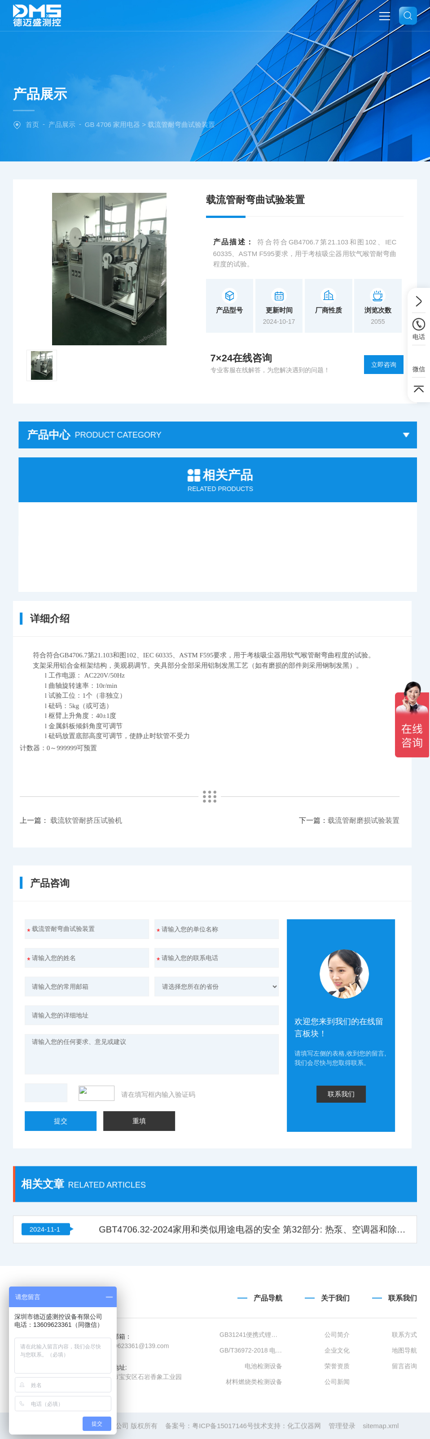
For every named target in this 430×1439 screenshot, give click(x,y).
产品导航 (268, 1362)
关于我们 (335, 1362)
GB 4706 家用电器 (112, 124)
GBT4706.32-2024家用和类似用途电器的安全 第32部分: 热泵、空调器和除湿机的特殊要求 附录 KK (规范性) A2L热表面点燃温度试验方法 (253, 1169)
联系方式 (404, 1399)
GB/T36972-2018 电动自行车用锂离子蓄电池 (250, 1414)
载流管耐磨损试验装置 (159, 820)
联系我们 (402, 1362)
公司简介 (337, 1399)
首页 (32, 124)
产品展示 (61, 124)
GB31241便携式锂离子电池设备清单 (250, 1399)
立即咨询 (383, 364)
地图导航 (404, 1414)
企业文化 (337, 1414)
